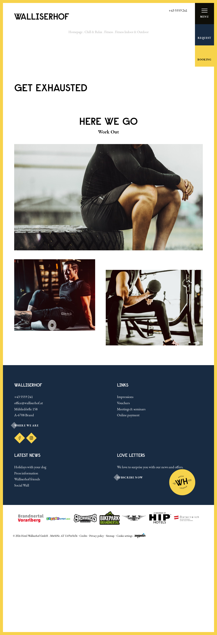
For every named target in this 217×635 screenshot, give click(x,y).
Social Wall (21, 576)
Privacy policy (96, 627)
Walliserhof (28, 476)
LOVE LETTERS (131, 546)
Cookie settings (124, 627)
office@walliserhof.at (28, 494)
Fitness (108, 32)
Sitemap (110, 627)
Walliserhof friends (27, 570)
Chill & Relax (93, 32)
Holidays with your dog (30, 558)
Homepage (75, 32)
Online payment (128, 506)
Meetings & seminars (131, 500)
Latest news (27, 546)
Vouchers (123, 494)
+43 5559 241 (23, 487)
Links (122, 476)
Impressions (125, 487)
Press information (26, 564)
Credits (83, 627)
